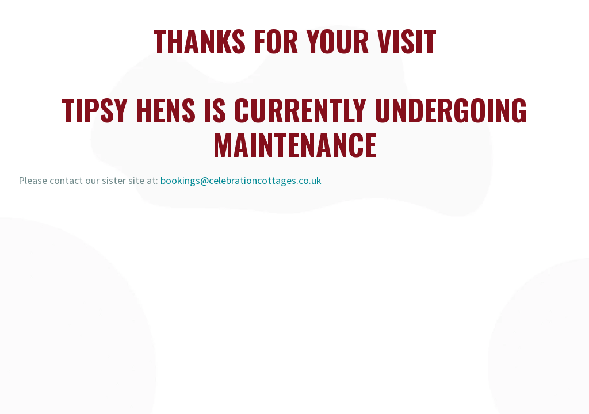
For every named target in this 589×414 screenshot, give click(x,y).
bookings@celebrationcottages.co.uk (241, 180)
